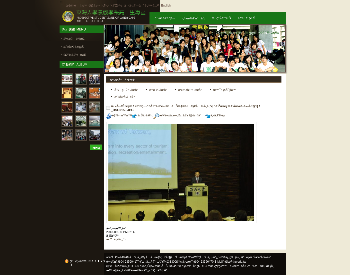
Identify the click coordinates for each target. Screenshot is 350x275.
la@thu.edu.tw (237, 261)
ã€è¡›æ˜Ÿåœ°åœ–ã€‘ (256, 257)
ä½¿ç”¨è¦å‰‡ (153, 270)
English (166, 5)
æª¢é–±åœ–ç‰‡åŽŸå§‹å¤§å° (178, 115)
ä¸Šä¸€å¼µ (142, 115)
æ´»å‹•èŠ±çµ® (121, 106)
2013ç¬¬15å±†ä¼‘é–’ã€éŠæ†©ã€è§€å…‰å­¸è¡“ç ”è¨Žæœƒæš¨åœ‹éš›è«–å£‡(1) (196, 106)
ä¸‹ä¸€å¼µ (214, 115)
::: (62, 5)
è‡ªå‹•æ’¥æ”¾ (119, 115)
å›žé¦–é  (72, 5)
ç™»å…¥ (153, 5)
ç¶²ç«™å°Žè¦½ (112, 5)
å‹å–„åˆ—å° (134, 5)
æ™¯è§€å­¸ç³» (91, 5)
